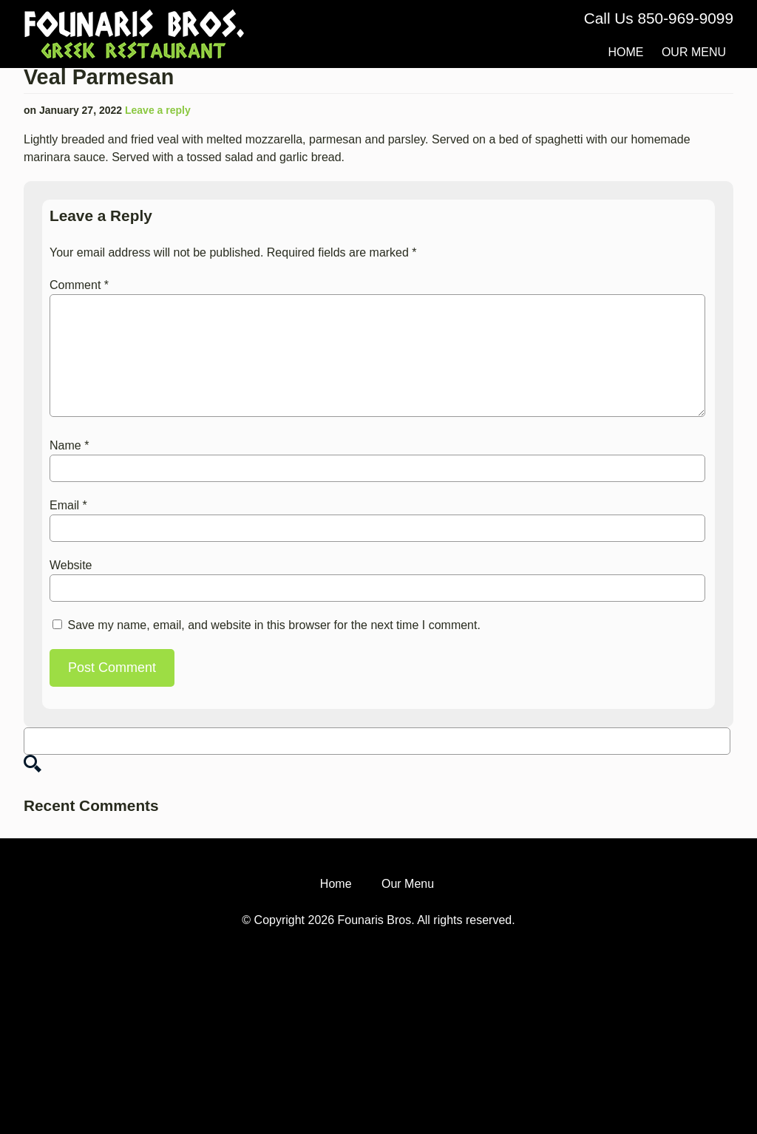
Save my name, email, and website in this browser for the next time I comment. (273, 625)
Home (625, 52)
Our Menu (694, 52)
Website (71, 565)
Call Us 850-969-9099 (658, 18)
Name (69, 445)
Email (68, 505)
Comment (79, 285)
